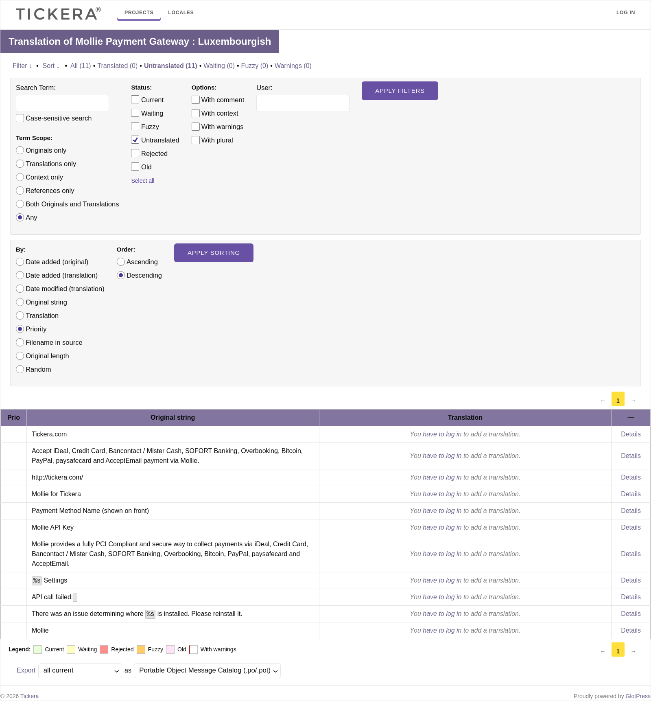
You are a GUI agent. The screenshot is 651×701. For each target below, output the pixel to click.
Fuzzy (145, 126)
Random (38, 369)
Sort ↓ (51, 65)
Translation (42, 315)
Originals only (46, 150)
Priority (36, 329)
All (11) (80, 65)
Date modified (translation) (65, 288)
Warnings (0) (293, 65)
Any (31, 217)
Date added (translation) (62, 275)
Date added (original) (57, 261)
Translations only (51, 163)
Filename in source (54, 342)
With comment (222, 99)
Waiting (147, 113)
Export (26, 670)
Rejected (149, 153)
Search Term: (36, 87)
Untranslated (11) (170, 65)
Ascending (142, 261)
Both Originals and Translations (72, 204)
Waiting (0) (219, 65)
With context (219, 113)
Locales (181, 12)
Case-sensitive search (59, 118)
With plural (217, 140)
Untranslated (155, 140)
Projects (139, 12)
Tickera (29, 696)
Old (141, 166)
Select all (142, 180)
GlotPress (638, 696)
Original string (46, 302)
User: (264, 87)
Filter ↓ (22, 65)
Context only (44, 177)
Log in (625, 12)
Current (147, 99)
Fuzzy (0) (255, 65)
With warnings (222, 126)
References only (50, 190)
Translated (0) (117, 65)
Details (631, 434)
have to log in (442, 434)
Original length (47, 355)
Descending (144, 275)
